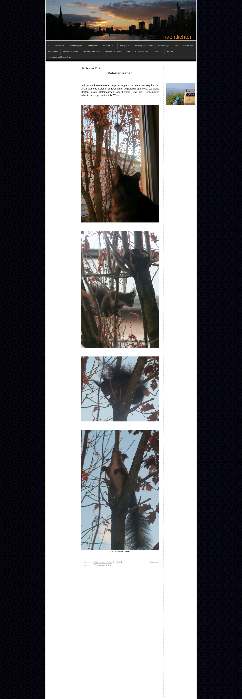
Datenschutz (100, 562)
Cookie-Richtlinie (114, 562)
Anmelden (154, 562)
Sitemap (87, 565)
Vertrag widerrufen (102, 565)
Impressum (88, 562)
